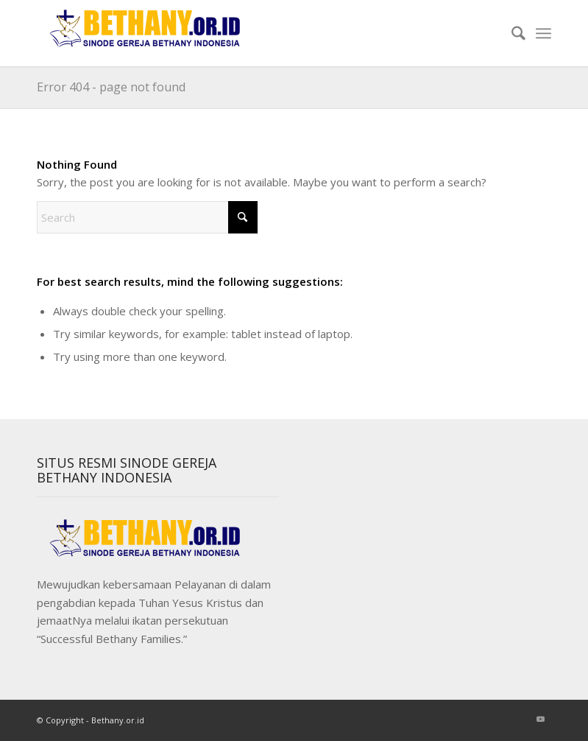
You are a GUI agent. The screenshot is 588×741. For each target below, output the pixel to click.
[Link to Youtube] (540, 719)
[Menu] (543, 33)
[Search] (511, 33)
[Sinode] (147, 33)
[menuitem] (511, 33)
